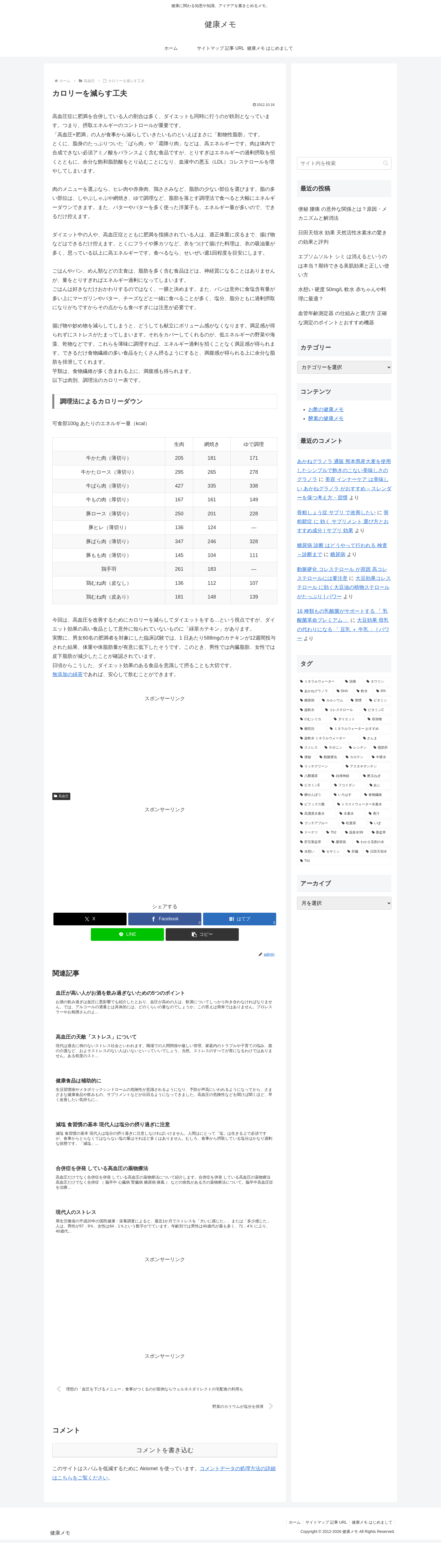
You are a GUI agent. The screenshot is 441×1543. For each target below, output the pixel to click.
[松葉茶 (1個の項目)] (352, 823)
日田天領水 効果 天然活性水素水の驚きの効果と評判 (342, 237)
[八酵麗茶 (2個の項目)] (313, 776)
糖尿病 (337, 554)
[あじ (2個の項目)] (379, 785)
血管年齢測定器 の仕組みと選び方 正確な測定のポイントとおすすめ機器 (342, 318)
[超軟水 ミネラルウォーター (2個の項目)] (328, 738)
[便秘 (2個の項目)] (307, 757)
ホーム (292, 1525)
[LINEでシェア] (127, 934)
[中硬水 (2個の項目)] (380, 757)
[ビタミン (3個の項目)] (379, 700)
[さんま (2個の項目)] (376, 738)
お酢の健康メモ (326, 409)
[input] (344, 163)
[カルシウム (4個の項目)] (333, 700)
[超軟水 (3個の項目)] (309, 710)
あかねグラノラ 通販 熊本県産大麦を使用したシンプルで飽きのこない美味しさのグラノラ (344, 470)
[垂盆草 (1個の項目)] (380, 832)
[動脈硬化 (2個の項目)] (329, 757)
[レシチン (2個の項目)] (358, 748)
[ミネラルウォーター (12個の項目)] (319, 682)
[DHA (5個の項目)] (343, 691)
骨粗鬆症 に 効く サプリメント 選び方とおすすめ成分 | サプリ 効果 (343, 522)
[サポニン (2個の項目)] (333, 748)
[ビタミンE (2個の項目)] (314, 785)
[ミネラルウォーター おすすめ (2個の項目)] (359, 729)
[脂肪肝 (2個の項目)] (381, 748)
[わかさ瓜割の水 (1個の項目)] (372, 842)
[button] (202, 934)
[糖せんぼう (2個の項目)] (314, 795)
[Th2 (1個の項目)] (332, 832)
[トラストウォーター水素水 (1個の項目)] (363, 804)
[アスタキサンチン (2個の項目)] (367, 766)
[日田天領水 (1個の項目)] (377, 852)
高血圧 (61, 796)
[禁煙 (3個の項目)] (357, 700)
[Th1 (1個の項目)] (344, 861)
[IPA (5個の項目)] (382, 691)
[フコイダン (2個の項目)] (349, 785)
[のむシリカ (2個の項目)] (314, 719)
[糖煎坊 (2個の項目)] (312, 729)
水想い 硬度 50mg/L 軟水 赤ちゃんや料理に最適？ (342, 294)
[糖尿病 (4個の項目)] (308, 700)
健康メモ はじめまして (371, 1525)
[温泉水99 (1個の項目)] (355, 832)
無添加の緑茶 (67, 674)
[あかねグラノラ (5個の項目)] (315, 691)
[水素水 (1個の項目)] (351, 814)
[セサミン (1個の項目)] (332, 852)
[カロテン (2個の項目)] (355, 757)
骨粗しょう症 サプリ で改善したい (336, 512)
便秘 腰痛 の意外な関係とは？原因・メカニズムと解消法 (342, 213)
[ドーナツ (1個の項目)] (310, 832)
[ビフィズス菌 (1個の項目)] (316, 804)
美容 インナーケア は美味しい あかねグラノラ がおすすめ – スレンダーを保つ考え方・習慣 (344, 488)
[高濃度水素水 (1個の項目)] (317, 814)
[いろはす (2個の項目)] (346, 795)
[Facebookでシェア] (164, 919)
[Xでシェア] (90, 919)
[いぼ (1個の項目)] (379, 823)
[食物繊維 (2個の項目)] (376, 795)
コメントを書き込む (165, 1453)
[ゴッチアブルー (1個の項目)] (318, 823)
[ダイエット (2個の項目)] (347, 719)
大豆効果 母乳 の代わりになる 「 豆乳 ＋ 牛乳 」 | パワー (343, 629)
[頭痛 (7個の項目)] (353, 682)
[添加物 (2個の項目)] (378, 719)
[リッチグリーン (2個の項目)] (320, 766)
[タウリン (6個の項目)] (377, 682)
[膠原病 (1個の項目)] (341, 842)
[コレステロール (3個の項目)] (341, 710)
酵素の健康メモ (326, 418)
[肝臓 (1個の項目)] (353, 852)
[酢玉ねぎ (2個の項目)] (376, 776)
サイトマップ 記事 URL (324, 1525)
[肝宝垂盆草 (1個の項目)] (313, 842)
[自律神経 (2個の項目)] (344, 776)
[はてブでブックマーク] (239, 919)
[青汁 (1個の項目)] (378, 814)
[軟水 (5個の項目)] (363, 691)
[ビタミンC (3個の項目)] (376, 710)
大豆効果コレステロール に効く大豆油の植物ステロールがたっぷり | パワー (344, 587)
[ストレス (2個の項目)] (309, 748)
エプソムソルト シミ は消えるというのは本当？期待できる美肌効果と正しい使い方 (343, 266)
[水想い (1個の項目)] (308, 852)
